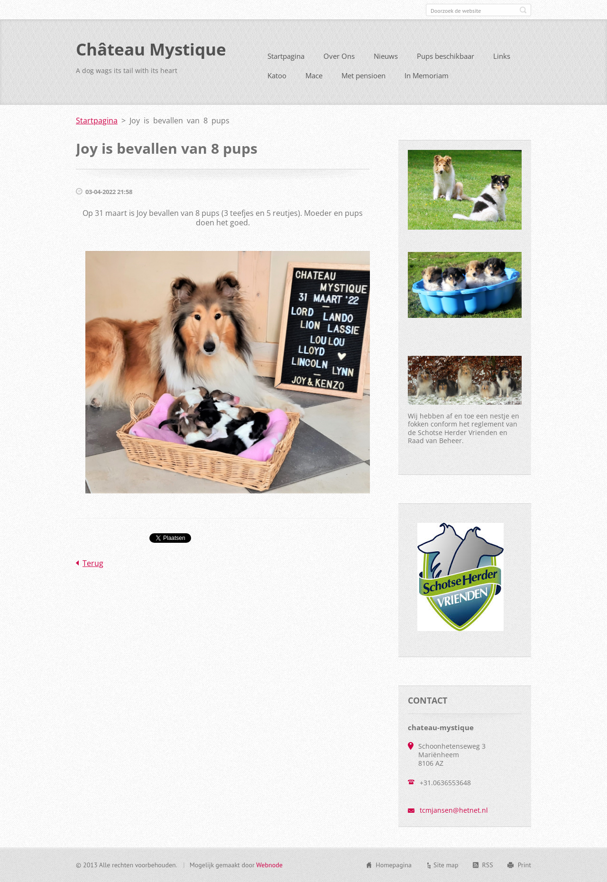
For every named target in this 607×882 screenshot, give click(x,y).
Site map (446, 866)
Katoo (276, 79)
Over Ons (339, 60)
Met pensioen (363, 79)
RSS (487, 866)
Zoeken (523, 10)
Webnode (269, 866)
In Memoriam (427, 79)
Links (501, 60)
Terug (93, 567)
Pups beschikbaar (445, 60)
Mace (313, 79)
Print (524, 866)
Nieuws (386, 60)
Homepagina (394, 866)
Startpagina (285, 60)
